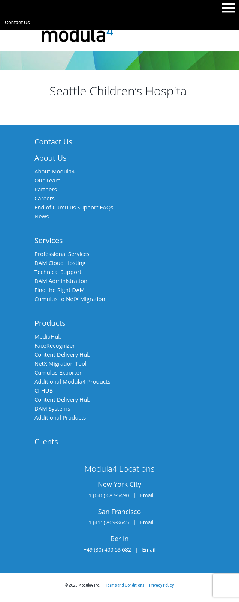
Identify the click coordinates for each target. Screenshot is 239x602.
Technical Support (58, 271)
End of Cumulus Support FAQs (74, 207)
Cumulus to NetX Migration (69, 299)
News (41, 216)
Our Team (47, 180)
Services (48, 240)
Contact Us (17, 22)
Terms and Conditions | (127, 585)
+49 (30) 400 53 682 (107, 549)
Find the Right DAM (59, 289)
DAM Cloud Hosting (59, 262)
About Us (50, 158)
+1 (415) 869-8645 (107, 522)
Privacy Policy (161, 585)
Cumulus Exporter (58, 372)
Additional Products (60, 417)
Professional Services (62, 253)
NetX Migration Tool (60, 363)
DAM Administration (60, 280)
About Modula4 (54, 171)
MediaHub (48, 336)
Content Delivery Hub (62, 354)
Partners (45, 189)
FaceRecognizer (54, 345)
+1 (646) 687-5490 (107, 495)
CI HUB (43, 390)
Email (147, 495)
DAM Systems (52, 408)
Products (50, 323)
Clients (46, 441)
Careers (44, 198)
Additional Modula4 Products (72, 381)
